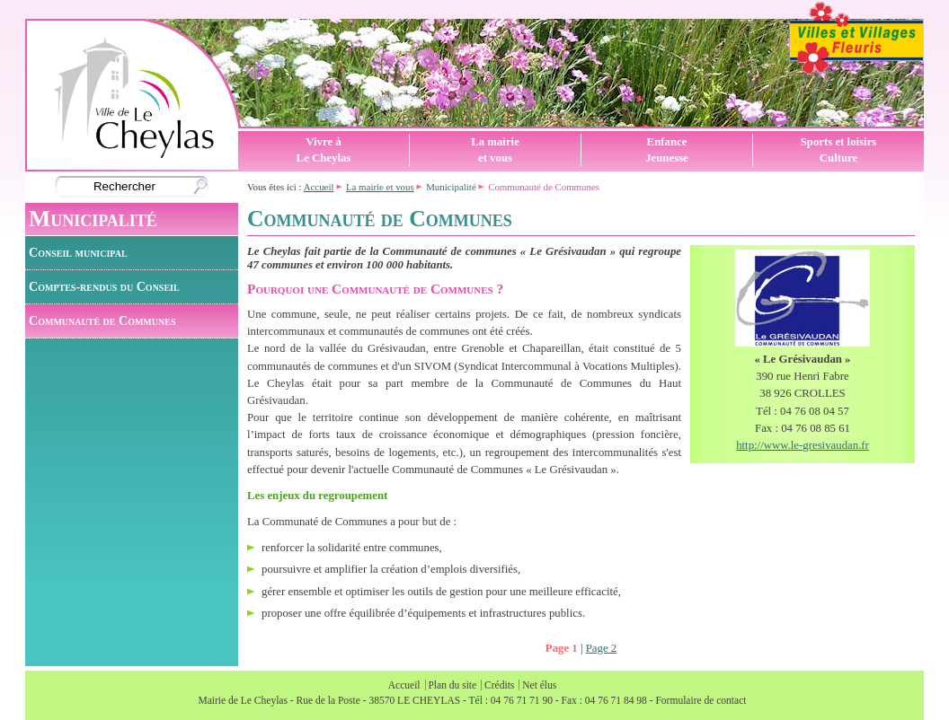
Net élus (539, 685)
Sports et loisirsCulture (839, 150)
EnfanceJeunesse (666, 150)
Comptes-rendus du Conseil (104, 286)
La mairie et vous (380, 186)
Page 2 (601, 648)
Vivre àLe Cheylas (324, 150)
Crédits (499, 685)
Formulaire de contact (700, 700)
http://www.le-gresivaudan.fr (802, 445)
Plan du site (452, 685)
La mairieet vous (495, 150)
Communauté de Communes (102, 320)
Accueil (319, 186)
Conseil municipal (78, 252)
